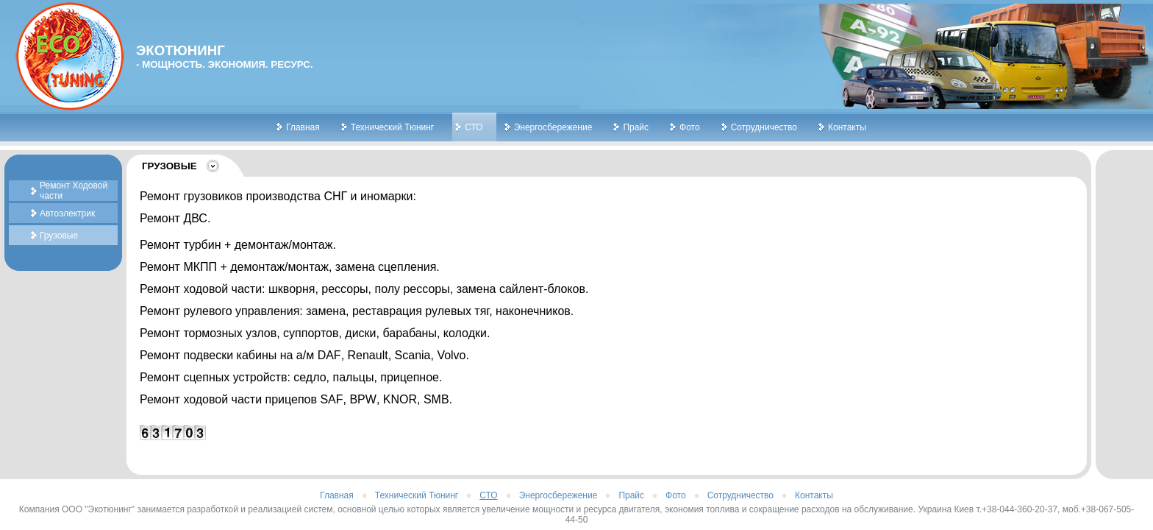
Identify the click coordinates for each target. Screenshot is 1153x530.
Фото (689, 127)
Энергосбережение (553, 127)
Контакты (847, 127)
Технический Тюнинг (392, 127)
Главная (303, 127)
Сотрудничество (764, 127)
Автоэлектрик (67, 213)
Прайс (636, 127)
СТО (473, 127)
